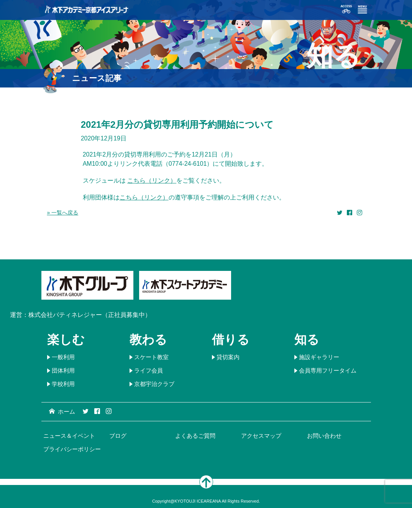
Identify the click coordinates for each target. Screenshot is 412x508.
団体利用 (63, 370)
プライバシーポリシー (72, 449)
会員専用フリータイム (327, 370)
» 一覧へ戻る (63, 212)
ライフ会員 (148, 370)
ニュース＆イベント (69, 435)
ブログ (117, 435)
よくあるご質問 (195, 435)
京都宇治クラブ (154, 384)
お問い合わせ (324, 435)
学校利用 (63, 384)
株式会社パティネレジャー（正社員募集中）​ (89, 315)
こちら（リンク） (151, 180)
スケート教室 (151, 357)
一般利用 (63, 357)
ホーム (62, 411)
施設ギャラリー (319, 357)
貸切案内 (228, 357)
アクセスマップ (261, 435)
